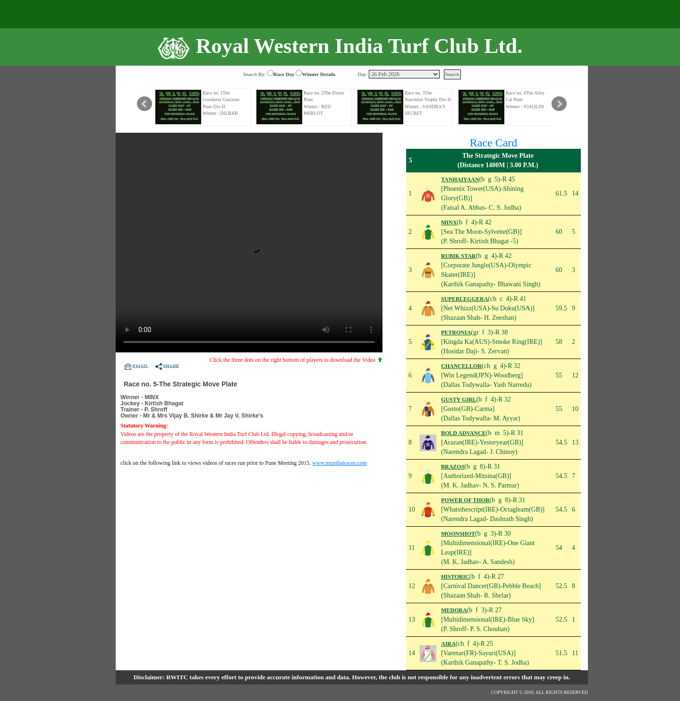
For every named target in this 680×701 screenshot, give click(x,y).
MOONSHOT (458, 533)
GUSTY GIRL (458, 399)
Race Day (284, 74)
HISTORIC (455, 576)
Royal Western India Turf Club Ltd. (359, 46)
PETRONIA (456, 332)
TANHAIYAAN (460, 179)
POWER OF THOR (465, 500)
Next (559, 103)
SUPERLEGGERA (464, 299)
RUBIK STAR (458, 256)
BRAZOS (452, 466)
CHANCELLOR (461, 366)
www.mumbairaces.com (339, 463)
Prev (144, 103)
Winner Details (318, 74)
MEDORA (454, 610)
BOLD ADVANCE (463, 433)
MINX (449, 222)
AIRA (448, 644)
